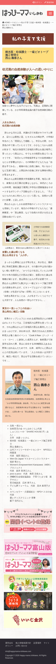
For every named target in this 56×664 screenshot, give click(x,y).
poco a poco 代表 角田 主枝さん (26, 474)
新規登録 (49, 2)
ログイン (37, 2)
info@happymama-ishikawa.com (18, 651)
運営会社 (9, 643)
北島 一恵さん (16, 425)
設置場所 (37, 643)
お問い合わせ (21, 646)
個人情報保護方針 (23, 643)
